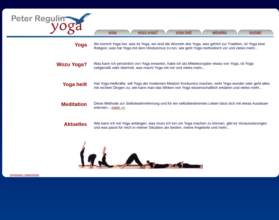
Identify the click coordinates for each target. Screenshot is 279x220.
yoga (112, 32)
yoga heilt (184, 32)
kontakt (255, 32)
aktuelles (219, 32)
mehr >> (118, 107)
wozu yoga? (148, 32)
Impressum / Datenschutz (24, 175)
